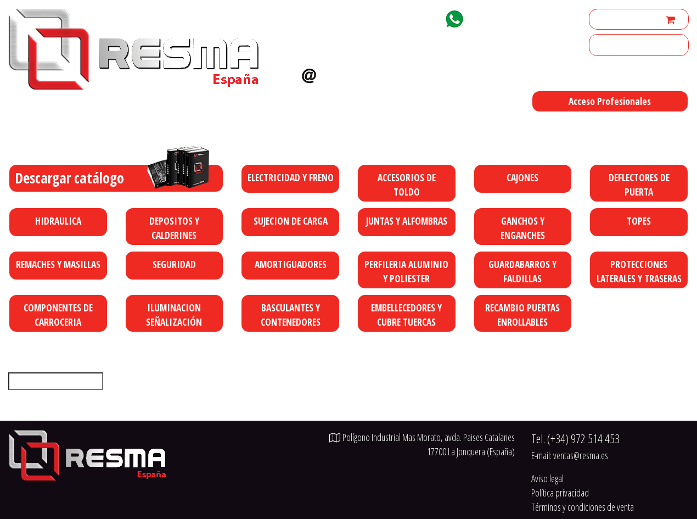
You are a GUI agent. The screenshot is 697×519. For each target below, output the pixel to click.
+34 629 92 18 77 (509, 17)
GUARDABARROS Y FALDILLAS (522, 271)
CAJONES (522, 177)
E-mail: (569, 455)
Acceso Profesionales (610, 101)
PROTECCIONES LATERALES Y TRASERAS (639, 271)
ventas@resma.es (368, 73)
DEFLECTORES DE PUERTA (639, 184)
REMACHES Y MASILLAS (58, 264)
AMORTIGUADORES (291, 264)
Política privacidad (560, 492)
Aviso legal (547, 478)
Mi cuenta (610, 19)
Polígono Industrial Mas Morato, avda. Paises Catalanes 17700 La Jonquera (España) (429, 129)
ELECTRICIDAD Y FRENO (291, 177)
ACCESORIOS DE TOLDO (407, 184)
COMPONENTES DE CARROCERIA (58, 314)
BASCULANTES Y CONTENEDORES (291, 314)
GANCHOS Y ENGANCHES (523, 228)
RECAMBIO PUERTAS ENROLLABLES (522, 314)
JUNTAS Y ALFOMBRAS (406, 220)
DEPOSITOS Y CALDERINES (174, 228)
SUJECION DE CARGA (291, 220)
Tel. (575, 439)
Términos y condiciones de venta (582, 507)
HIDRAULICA (58, 220)
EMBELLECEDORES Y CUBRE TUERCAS (406, 314)
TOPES (639, 220)
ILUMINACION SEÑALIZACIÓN (174, 314)
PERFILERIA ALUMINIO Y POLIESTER (406, 271)
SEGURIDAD (174, 264)
